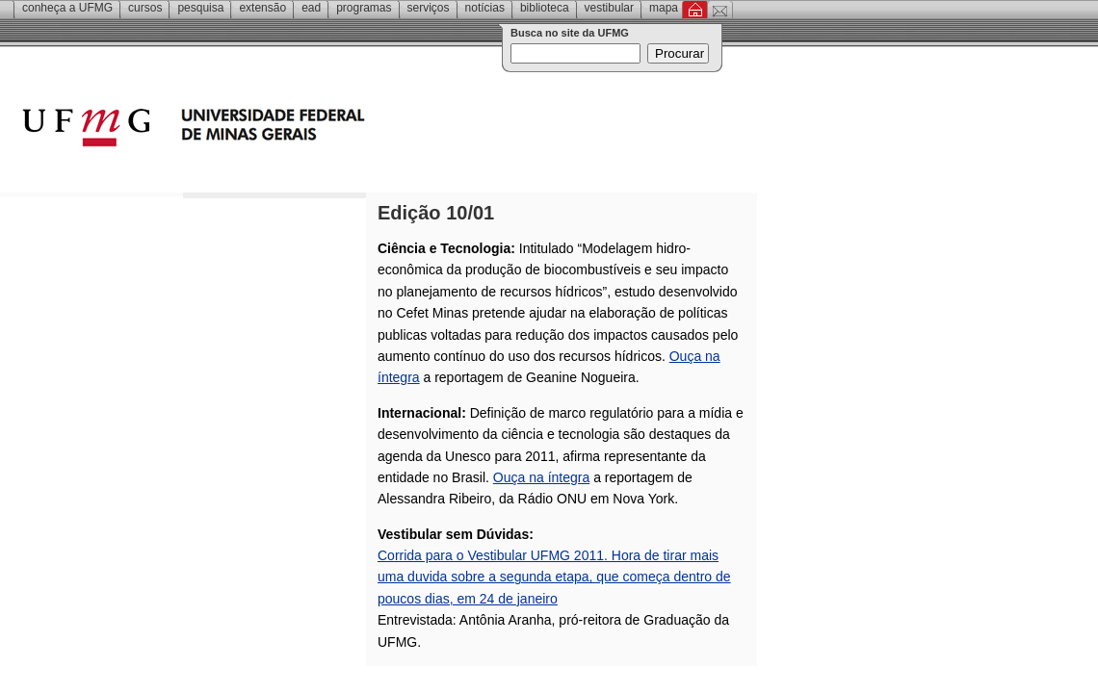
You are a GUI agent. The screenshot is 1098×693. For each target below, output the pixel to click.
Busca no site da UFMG (569, 32)
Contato (720, 9)
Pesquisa (200, 7)
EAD (311, 7)
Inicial (695, 9)
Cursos (145, 7)
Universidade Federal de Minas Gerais (303, 130)
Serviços (428, 7)
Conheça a (67, 7)
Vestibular (609, 7)
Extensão (262, 7)
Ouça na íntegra (541, 477)
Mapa (663, 7)
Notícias (485, 7)
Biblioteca (544, 7)
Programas (363, 7)
